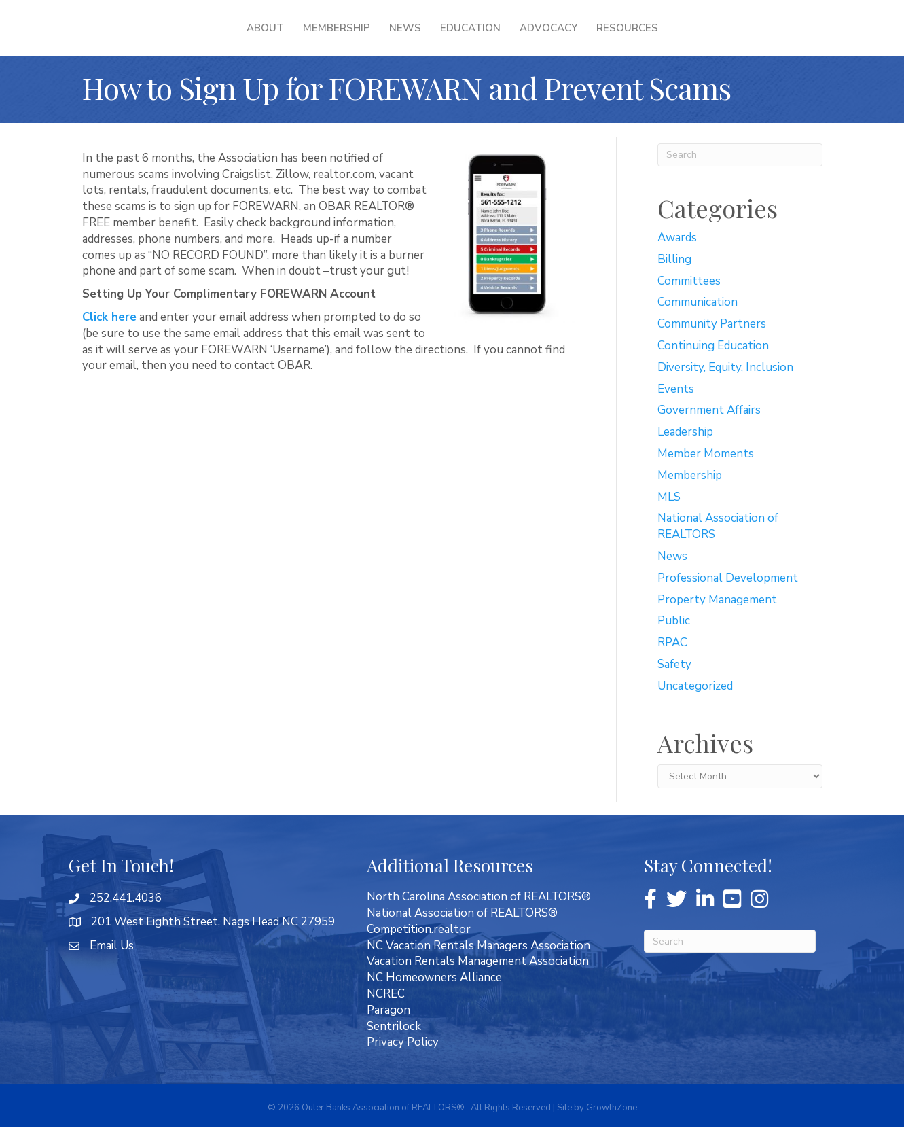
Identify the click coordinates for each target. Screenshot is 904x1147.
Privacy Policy (403, 1062)
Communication (697, 322)
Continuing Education (713, 365)
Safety (674, 684)
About (177, 37)
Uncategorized (695, 705)
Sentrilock (394, 1046)
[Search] (739, 174)
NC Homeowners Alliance (434, 997)
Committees (689, 300)
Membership (249, 37)
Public (673, 640)
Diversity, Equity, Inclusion (725, 387)
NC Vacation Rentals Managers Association (478, 965)
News (317, 37)
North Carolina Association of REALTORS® (479, 916)
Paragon (388, 1030)
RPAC (672, 662)
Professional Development (727, 597)
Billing (674, 279)
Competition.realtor (419, 949)
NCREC (386, 1013)
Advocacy (635, 37)
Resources (714, 37)
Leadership (685, 451)
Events (675, 409)
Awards (677, 257)
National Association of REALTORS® (462, 932)
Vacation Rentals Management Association (478, 981)
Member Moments (705, 473)
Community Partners (711, 343)
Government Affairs (709, 430)
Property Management (717, 619)
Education (557, 37)
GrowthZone (611, 1127)
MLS (669, 517)
